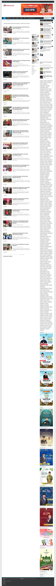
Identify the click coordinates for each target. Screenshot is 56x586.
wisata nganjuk (43, 328)
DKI (48, 122)
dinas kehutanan (43, 119)
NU (47, 223)
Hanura (48, 144)
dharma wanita (43, 117)
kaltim (45, 171)
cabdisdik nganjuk (43, 107)
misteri (41, 214)
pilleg (51, 256)
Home (4, 1)
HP (44, 152)
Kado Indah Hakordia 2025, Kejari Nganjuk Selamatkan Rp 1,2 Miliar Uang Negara (19, 61)
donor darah (42, 124)
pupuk (49, 276)
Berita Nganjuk (43, 97)
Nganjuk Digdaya (43, 223)
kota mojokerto (43, 191)
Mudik (48, 216)
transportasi (46, 313)
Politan (46, 261)
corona (46, 109)
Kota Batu (45, 189)
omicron (42, 226)
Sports (48, 300)
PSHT (48, 271)
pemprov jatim (48, 243)
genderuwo (42, 137)
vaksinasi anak (48, 320)
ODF (44, 224)
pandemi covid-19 (47, 231)
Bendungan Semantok (44, 94)
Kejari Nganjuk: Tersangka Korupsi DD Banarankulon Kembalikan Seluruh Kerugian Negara (21, 201)
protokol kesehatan (43, 271)
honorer (42, 152)
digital (47, 117)
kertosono (47, 181)
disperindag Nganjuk (43, 122)
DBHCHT (42, 114)
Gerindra (46, 137)
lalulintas (42, 196)
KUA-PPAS (42, 194)
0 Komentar (48, 69)
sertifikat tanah (43, 295)
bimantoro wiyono (48, 99)
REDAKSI (33, 68)
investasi (50, 164)
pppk (41, 268)
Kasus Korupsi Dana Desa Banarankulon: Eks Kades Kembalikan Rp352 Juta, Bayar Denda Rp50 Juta (20, 144)
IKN (45, 159)
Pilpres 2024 (47, 258)
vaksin (50, 318)
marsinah (46, 206)
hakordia (49, 142)
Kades (41, 171)
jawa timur (47, 166)
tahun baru (42, 305)
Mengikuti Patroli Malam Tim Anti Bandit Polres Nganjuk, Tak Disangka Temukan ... (47, 76)
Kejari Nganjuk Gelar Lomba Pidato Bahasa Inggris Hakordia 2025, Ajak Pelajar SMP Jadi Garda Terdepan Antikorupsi (20, 96)
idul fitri (48, 157)
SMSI (48, 298)
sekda (48, 290)
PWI (41, 278)
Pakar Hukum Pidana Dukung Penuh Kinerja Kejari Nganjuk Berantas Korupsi (20, 178)
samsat (50, 285)
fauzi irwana (45, 132)
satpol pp (50, 288)
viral (48, 323)
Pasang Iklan (33, 71)
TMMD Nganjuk (46, 310)
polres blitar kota (46, 263)
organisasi (45, 228)
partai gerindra (42, 236)
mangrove (50, 204)
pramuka (44, 268)
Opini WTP (48, 226)
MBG (47, 209)
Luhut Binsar (42, 201)
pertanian (42, 253)
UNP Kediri (45, 318)
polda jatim (42, 261)
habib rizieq (42, 142)
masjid (50, 206)
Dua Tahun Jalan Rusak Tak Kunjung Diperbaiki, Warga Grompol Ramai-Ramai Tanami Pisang (35, 38)
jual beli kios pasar (47, 169)
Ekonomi (46, 129)
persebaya (50, 251)
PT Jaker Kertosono (43, 273)
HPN (47, 152)
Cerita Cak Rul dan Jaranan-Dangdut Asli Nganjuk (34, 61)
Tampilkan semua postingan (25, 23)
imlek (48, 159)
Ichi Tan (51, 156)
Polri (41, 266)
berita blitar (42, 95)
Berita (49, 94)
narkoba (48, 219)
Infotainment (50, 161)
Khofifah (48, 184)
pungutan (42, 276)
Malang (46, 204)
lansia (48, 196)
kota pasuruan (48, 191)
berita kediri (46, 95)
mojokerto (42, 216)
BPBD (41, 104)
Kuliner (46, 194)
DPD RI (46, 124)
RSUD (41, 283)
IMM (50, 159)
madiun (51, 201)
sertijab (47, 295)
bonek (49, 102)
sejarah (44, 290)
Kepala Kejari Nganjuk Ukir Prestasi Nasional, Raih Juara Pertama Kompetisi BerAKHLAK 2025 (20, 50)
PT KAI (48, 273)
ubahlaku (47, 315)
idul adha (44, 157)
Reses (45, 281)
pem (47, 238)
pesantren (46, 253)
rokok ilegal (49, 281)
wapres (46, 325)
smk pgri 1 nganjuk (43, 298)
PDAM (47, 236)
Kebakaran (47, 174)
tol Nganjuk (42, 313)
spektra (42, 300)
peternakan (50, 253)
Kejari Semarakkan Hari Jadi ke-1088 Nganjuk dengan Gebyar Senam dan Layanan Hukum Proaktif (21, 167)
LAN (45, 196)
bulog (51, 104)
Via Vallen (42, 323)
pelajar (44, 238)
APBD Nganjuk (50, 80)
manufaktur (42, 206)
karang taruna (42, 174)
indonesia (42, 161)
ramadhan (47, 278)
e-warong (42, 129)
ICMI (41, 157)
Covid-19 (50, 109)
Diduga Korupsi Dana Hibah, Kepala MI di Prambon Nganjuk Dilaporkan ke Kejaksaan (20, 236)
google (41, 139)
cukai (41, 112)
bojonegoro (45, 102)
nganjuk (49, 221)
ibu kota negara (46, 156)
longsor (48, 199)
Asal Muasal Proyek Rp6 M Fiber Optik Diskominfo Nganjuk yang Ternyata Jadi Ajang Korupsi (20, 72)
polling (41, 263)
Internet (47, 164)
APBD (45, 80)
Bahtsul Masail (43, 85)
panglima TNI (50, 233)
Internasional (42, 164)
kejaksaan (46, 176)
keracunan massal (48, 179)
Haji (45, 142)
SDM (41, 290)
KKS (41, 186)
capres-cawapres (49, 107)
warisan (50, 325)
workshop (47, 328)
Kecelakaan (42, 176)
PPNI (50, 266)
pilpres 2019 (42, 258)
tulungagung (42, 315)
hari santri (42, 147)
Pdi (49, 236)
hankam (45, 144)
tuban (50, 313)
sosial (51, 298)
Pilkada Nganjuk (43, 256)
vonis (51, 323)
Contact (9, 1)
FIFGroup (42, 134)
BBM (50, 90)
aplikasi (45, 82)
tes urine (42, 308)
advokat (42, 80)
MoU (45, 216)
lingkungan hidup (43, 199)
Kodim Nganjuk (45, 186)
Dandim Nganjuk (46, 112)
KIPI (51, 184)
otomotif (49, 228)
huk (50, 152)
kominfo (50, 186)
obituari (42, 224)
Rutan (47, 285)
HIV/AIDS (50, 149)
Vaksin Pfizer (42, 320)
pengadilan (42, 246)
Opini (45, 226)
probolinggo (49, 268)
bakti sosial (47, 85)
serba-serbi (45, 293)
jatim (44, 166)
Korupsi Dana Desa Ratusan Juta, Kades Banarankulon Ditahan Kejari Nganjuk (19, 212)
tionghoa (42, 310)
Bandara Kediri (43, 87)
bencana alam (47, 92)
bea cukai (42, 92)
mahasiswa (42, 204)
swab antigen (42, 303)
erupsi (41, 132)
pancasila (42, 231)
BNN (41, 102)
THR (48, 308)
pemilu (47, 241)
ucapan (51, 315)
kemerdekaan (42, 179)
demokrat (46, 114)
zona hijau (42, 330)
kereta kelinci (42, 181)
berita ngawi (47, 97)
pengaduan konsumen (48, 246)
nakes (44, 219)
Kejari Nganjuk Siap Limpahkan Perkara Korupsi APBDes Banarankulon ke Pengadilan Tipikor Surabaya (20, 189)
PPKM (47, 266)
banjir (47, 87)
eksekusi (50, 129)
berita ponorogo (43, 99)
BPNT (48, 104)
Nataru (45, 221)
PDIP (41, 238)
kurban (50, 194)
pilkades (48, 256)
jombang (42, 169)
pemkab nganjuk (43, 243)
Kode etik (33, 73)
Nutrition (50, 223)
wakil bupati (42, 325)
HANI (41, 144)
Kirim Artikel (33, 72)
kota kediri (49, 189)
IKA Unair (42, 159)
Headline (46, 147)
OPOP (41, 228)
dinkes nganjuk (49, 119)
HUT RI (42, 156)
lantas (51, 196)
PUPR (45, 276)
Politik (49, 261)
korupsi (42, 189)
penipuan (46, 248)
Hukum (41, 154)
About (6, 1)
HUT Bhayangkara (46, 154)
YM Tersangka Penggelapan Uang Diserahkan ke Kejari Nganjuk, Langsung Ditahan (20, 27)
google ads (45, 139)
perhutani (42, 251)
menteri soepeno (43, 211)
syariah (47, 303)
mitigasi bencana (46, 214)
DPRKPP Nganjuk (43, 127)
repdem (42, 281)
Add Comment (21, 63)
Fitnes (45, 134)
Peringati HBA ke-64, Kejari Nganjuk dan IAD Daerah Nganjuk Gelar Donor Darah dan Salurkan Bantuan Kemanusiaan (21, 224)
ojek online (48, 224)
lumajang (47, 201)
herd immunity (42, 149)
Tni (50, 310)
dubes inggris (49, 127)
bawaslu (46, 90)
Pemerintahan (42, 241)
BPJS (44, 104)
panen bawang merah (43, 233)
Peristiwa (46, 251)
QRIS (44, 278)
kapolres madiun (49, 171)
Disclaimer (4, 584)
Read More (5, 57)
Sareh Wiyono (42, 286)
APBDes (42, 82)
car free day (42, 109)
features (50, 132)
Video (45, 323)
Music (41, 219)
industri (46, 161)
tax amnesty (46, 305)
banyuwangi (42, 90)
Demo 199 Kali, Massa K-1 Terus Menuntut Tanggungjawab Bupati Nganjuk (47, 72)
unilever (42, 318)
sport (45, 300)
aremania (49, 82)
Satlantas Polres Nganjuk (44, 288)
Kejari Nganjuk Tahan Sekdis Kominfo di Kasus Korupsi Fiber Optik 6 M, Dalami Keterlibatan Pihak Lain (20, 120)
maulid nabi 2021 (43, 209)
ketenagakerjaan (43, 184)
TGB (45, 308)
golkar (50, 137)
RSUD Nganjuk (43, 285)
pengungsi (42, 248)
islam (41, 166)
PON (44, 266)
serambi (42, 293)
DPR (49, 124)
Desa (49, 114)
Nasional (42, 221)
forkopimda (49, 134)
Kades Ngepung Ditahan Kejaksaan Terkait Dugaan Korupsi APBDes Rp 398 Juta (20, 156)
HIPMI (47, 149)
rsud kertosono (46, 283)
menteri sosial (48, 211)
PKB (51, 258)
